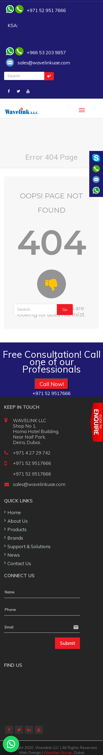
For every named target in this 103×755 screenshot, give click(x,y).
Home (14, 512)
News (13, 555)
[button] (11, 744)
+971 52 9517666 (32, 463)
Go (64, 309)
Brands (15, 538)
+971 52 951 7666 (46, 10)
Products (17, 529)
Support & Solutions (29, 546)
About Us (17, 521)
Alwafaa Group (58, 752)
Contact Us (19, 563)
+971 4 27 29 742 (32, 453)
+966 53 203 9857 (46, 52)
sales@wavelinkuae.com (44, 62)
